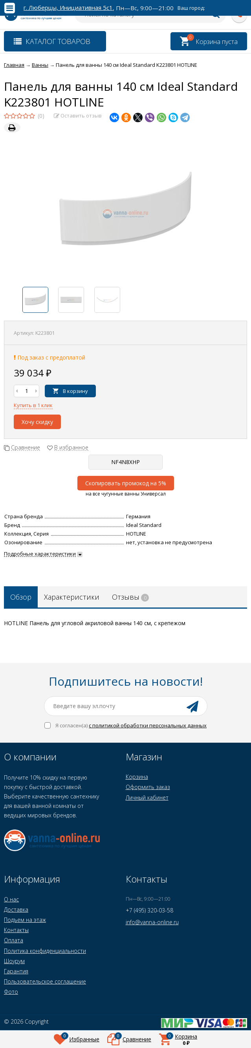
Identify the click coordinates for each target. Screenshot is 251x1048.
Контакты (16, 930)
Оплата (13, 940)
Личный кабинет (147, 797)
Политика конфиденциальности (45, 950)
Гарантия (16, 971)
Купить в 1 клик (33, 405)
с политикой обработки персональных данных (148, 725)
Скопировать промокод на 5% (125, 483)
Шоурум (14, 961)
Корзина (137, 776)
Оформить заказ (148, 787)
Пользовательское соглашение (45, 981)
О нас (11, 899)
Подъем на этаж (25, 919)
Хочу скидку (37, 422)
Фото (11, 991)
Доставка (16, 909)
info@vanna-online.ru (152, 922)
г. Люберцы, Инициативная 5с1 (68, 7)
